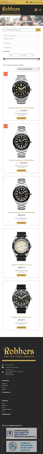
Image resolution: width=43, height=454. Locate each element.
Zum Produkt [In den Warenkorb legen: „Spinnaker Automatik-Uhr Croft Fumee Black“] (21, 118)
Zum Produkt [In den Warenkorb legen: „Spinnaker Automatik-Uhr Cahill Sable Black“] (21, 170)
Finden (38, 29)
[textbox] (21, 35)
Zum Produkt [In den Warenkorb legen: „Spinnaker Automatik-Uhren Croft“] (21, 275)
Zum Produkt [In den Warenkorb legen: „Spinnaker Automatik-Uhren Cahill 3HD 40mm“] (21, 222)
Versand (23, 115)
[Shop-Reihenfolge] (28, 68)
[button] (40, 10)
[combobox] (21, 35)
